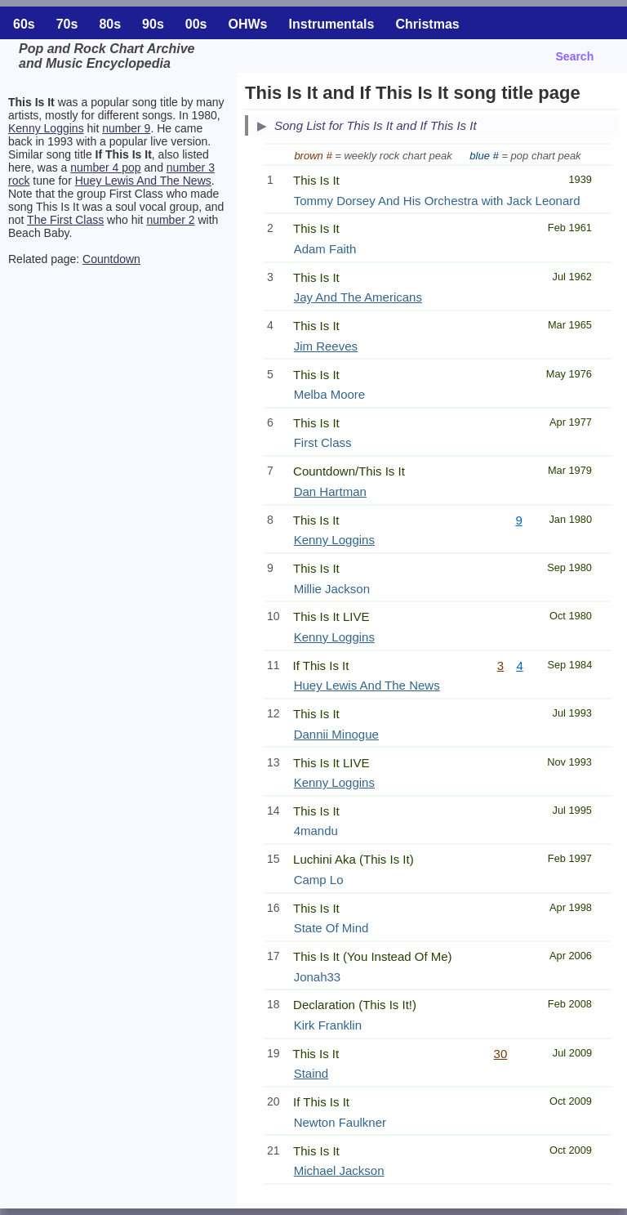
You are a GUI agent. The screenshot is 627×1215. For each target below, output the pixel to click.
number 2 (170, 219)
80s (110, 24)
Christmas (427, 24)
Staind (311, 1073)
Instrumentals (332, 24)
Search (575, 56)
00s (196, 24)
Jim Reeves (326, 346)
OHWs (248, 24)
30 (501, 1054)
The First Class (65, 219)
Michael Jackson (339, 1170)
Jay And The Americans (358, 297)
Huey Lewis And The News (143, 180)
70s (67, 24)
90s (153, 24)
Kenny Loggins (46, 128)
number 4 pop (105, 167)
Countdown (111, 259)
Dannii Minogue (336, 734)
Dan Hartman (330, 491)
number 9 (126, 128)
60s (24, 24)
